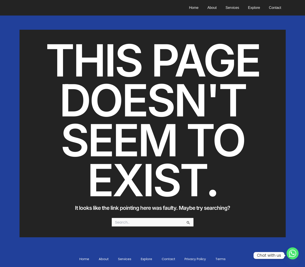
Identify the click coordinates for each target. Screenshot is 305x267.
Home (202, 8)
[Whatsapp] (293, 255)
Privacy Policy (186, 259)
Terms (207, 259)
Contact (276, 8)
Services (237, 8)
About (218, 8)
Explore (257, 8)
